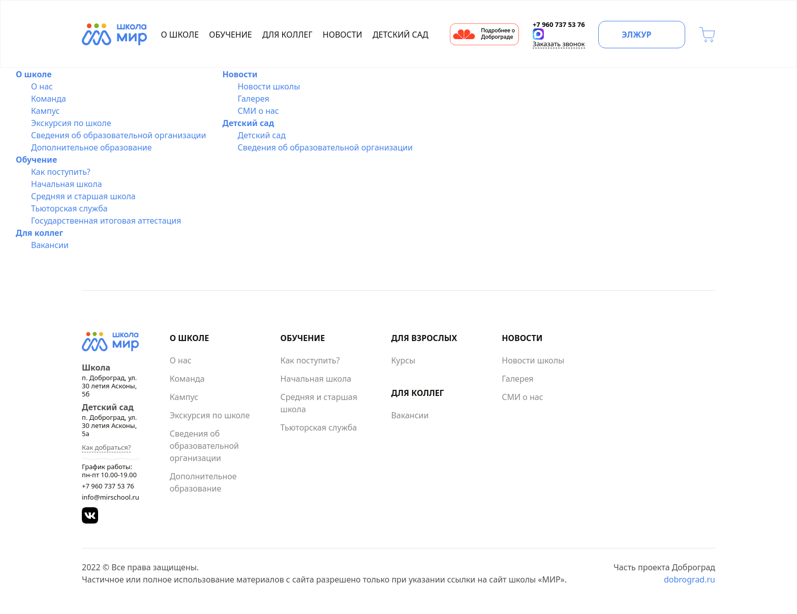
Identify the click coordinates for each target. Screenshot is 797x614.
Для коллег (287, 34)
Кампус (45, 110)
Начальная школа (66, 184)
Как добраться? (106, 447)
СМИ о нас (258, 110)
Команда (48, 98)
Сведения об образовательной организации (118, 135)
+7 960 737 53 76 (108, 486)
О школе (180, 34)
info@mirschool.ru (110, 497)
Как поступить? (60, 171)
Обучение (230, 34)
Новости (342, 34)
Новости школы (268, 86)
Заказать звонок (559, 44)
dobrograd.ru (689, 579)
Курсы (403, 360)
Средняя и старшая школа (83, 196)
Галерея (253, 98)
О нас (42, 86)
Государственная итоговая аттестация (106, 220)
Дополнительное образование (91, 147)
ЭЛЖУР (636, 34)
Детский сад (400, 34)
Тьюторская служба (69, 208)
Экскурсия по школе (71, 123)
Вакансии (50, 245)
